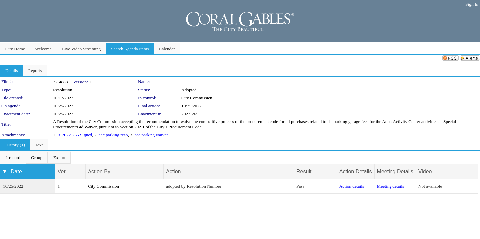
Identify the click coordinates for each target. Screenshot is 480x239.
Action (173, 171)
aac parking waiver (151, 134)
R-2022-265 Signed (74, 134)
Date (16, 171)
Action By (99, 171)
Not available (430, 186)
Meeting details (390, 186)
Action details (351, 186)
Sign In (471, 4)
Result (303, 171)
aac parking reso (113, 134)
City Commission (196, 97)
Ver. (62, 171)
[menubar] (35, 157)
